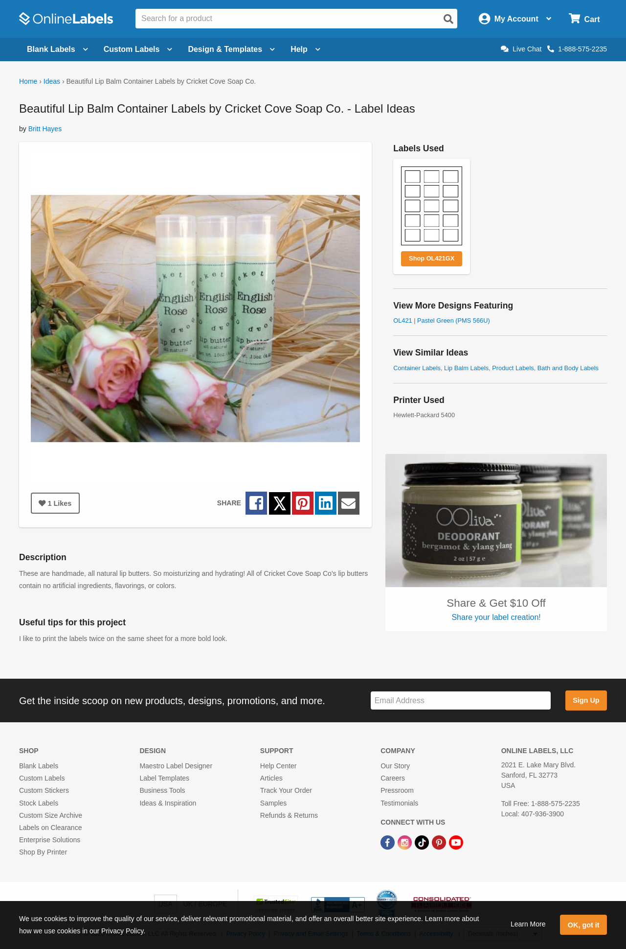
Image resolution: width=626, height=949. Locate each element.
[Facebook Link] (388, 842)
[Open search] (448, 19)
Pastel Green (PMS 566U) (453, 320)
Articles (271, 778)
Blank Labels (38, 766)
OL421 (402, 320)
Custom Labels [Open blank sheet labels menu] (138, 49)
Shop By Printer (43, 852)
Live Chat (521, 49)
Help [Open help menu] (305, 49)
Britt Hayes (45, 129)
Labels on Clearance (50, 827)
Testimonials (399, 803)
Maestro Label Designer (175, 766)
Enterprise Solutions (49, 840)
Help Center (278, 766)
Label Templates (164, 778)
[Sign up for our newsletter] (461, 700)
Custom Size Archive (50, 815)
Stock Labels (38, 803)
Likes (55, 503)
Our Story (395, 766)
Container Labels (417, 368)
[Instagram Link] (406, 842)
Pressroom (397, 790)
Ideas (52, 81)
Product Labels (513, 368)
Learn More (528, 924)
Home (28, 81)
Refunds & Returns (289, 815)
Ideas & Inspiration (167, 803)
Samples (273, 803)
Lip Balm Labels (466, 368)
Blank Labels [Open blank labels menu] (57, 49)
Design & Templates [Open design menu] (231, 49)
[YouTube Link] (456, 842)
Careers (392, 778)
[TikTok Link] (423, 842)
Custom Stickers (44, 790)
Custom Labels (42, 778)
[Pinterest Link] (440, 842)
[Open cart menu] (584, 19)
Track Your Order (286, 790)
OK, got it (584, 925)
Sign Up (586, 700)
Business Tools (162, 790)
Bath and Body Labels (568, 368)
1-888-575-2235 (577, 49)
